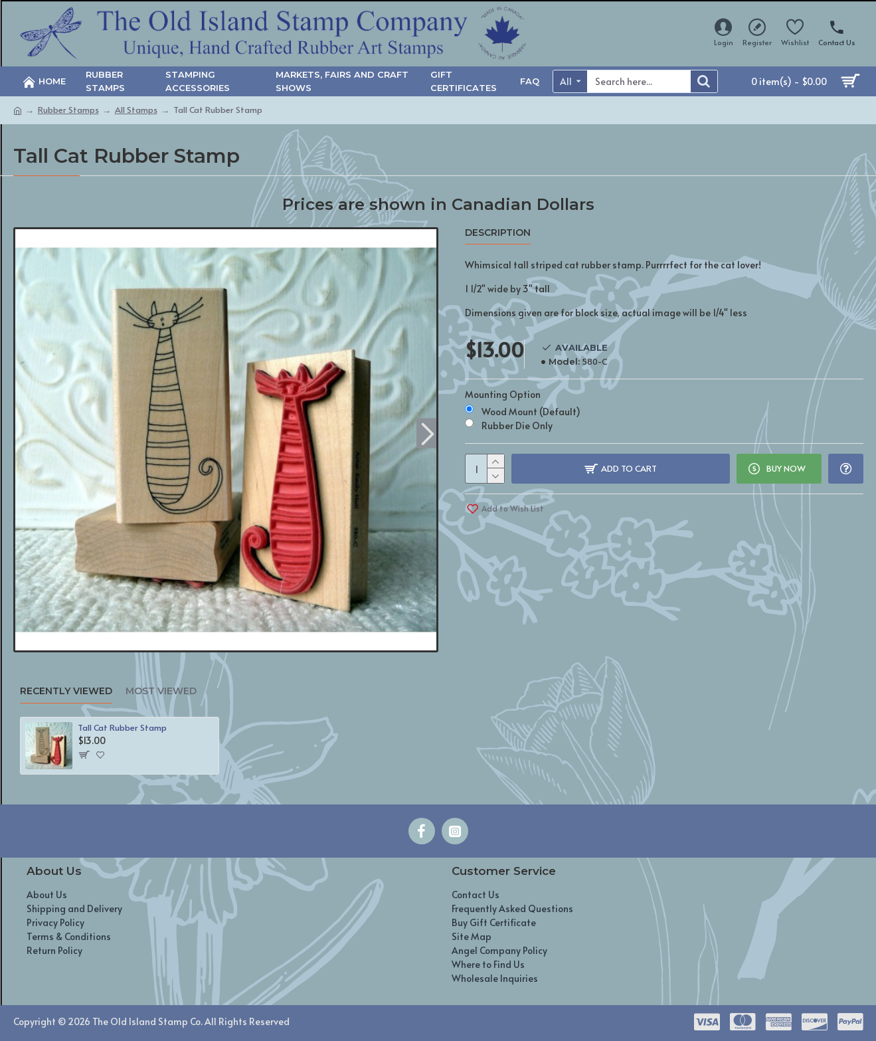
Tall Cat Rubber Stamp (122, 727)
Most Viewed (161, 691)
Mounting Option (503, 394)
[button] (428, 433)
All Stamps (136, 110)
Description (498, 232)
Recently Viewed (66, 691)
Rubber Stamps (68, 110)
